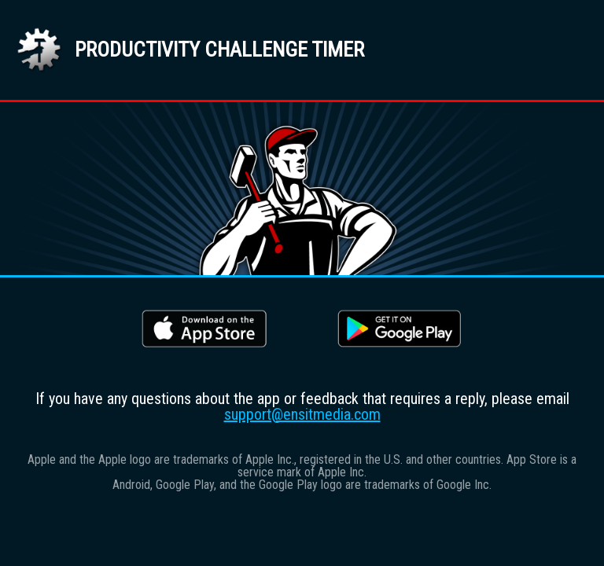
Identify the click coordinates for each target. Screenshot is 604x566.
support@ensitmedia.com (302, 414)
